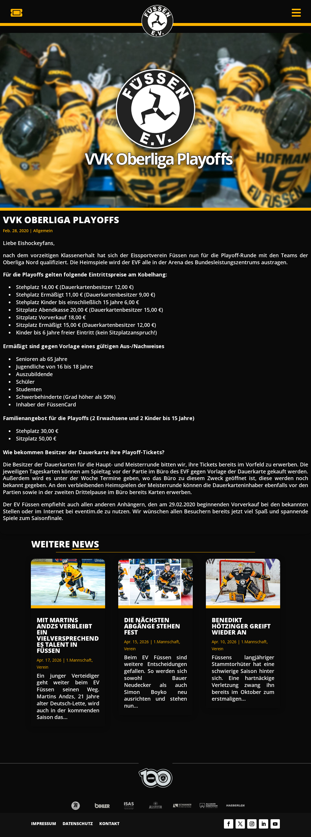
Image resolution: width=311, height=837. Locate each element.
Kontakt (109, 824)
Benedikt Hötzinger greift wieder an (241, 626)
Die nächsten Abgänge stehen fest (152, 626)
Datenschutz (78, 824)
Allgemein (43, 230)
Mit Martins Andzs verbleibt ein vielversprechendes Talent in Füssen (68, 635)
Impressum (43, 824)
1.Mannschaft (79, 660)
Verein (42, 667)
